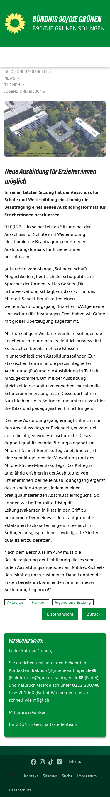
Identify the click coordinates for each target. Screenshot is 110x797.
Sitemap (50, 776)
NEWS (10, 78)
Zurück (94, 614)
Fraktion (39, 602)
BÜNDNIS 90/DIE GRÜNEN (67, 19)
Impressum (87, 776)
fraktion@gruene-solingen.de (62, 670)
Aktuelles (15, 602)
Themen (12, 84)
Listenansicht (60, 614)
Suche (67, 776)
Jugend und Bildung (24, 91)
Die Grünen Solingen (26, 71)
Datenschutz (20, 790)
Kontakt (31, 776)
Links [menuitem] (71, 762)
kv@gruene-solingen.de (53, 677)
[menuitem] (31, 776)
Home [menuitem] (14, 773)
